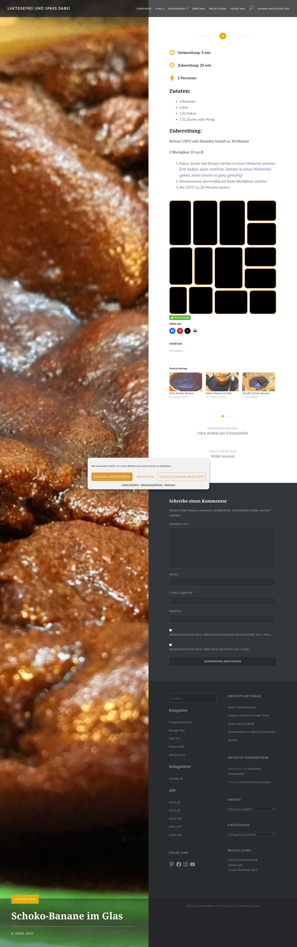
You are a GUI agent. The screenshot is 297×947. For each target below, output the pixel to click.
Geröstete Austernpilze (256, 782)
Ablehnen (145, 476)
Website (175, 611)
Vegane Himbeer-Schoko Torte (248, 715)
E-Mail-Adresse (182, 592)
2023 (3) (174, 810)
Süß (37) (174, 738)
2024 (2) (174, 802)
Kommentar (179, 524)
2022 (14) (175, 818)
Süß (32, 899)
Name (174, 574)
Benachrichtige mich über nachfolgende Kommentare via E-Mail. (220, 634)
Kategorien (177, 8)
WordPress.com (250, 905)
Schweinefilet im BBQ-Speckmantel (251, 731)
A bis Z (160, 8)
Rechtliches (218, 8)
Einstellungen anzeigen (181, 476)
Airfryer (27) (177, 755)
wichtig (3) (176, 778)
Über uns (198, 8)
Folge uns (238, 8)
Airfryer (20, 899)
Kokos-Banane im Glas (219, 393)
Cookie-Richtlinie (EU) (273, 8)
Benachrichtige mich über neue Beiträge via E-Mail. (209, 649)
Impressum (169, 484)
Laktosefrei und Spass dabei (39, 8)
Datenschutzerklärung (152, 484)
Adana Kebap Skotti (241, 723)
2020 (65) (175, 835)
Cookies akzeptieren (112, 476)
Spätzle (233, 740)
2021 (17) (175, 826)
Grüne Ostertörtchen (242, 707)
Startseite (144, 8)
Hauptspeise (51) (180, 722)
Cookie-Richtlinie (130, 484)
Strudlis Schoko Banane (255, 393)
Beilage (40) (176, 730)
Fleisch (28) (176, 746)
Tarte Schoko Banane (181, 393)
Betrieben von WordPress (200, 905)
